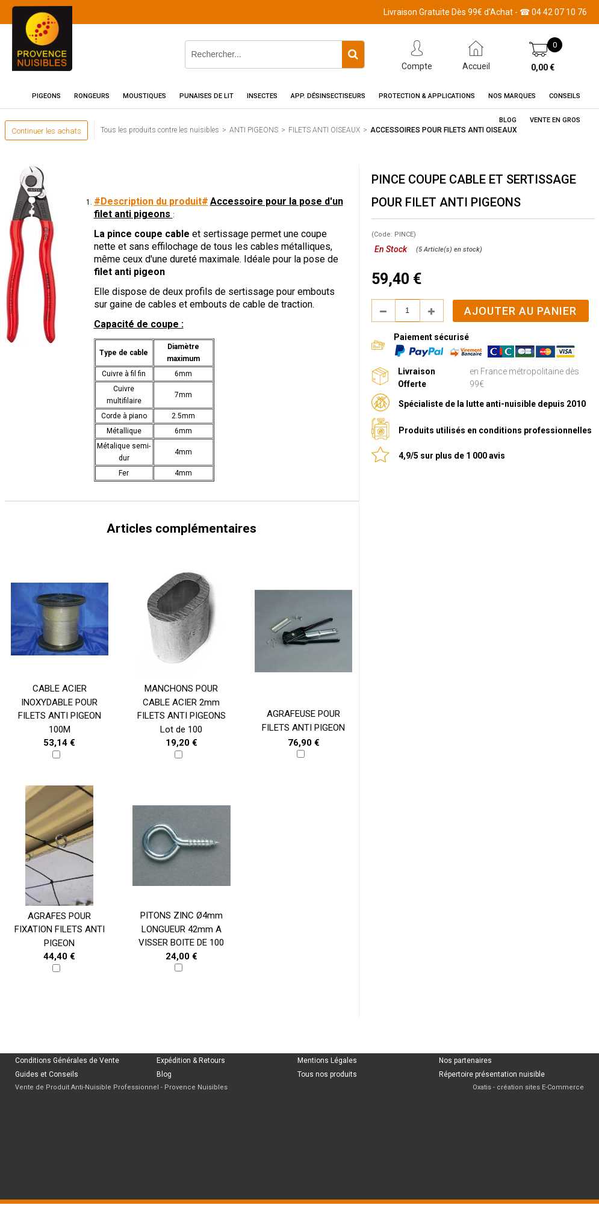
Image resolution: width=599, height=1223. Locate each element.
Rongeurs (92, 96)
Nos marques (512, 96)
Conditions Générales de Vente (67, 1060)
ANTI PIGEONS (253, 130)
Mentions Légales (327, 1060)
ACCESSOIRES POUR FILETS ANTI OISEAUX (443, 130)
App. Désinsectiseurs (328, 96)
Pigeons (46, 96)
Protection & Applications (427, 96)
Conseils (564, 96)
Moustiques (144, 96)
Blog (508, 120)
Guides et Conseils (46, 1074)
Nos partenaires (465, 1060)
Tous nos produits (327, 1074)
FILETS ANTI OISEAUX (324, 130)
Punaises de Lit (206, 96)
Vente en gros (555, 120)
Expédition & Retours (191, 1060)
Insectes (262, 96)
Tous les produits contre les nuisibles (160, 130)
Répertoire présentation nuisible (492, 1074)
